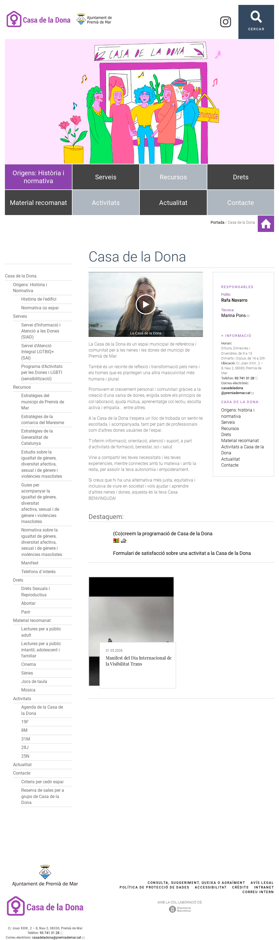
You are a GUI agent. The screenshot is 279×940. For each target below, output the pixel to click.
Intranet (264, 887)
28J (25, 747)
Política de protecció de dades (154, 887)
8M (24, 730)
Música (28, 690)
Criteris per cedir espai (42, 781)
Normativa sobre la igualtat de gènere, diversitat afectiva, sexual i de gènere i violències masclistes (41, 542)
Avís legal (262, 883)
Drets (240, 177)
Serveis (105, 177)
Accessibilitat (211, 887)
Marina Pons (233, 315)
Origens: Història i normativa (38, 177)
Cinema (28, 664)
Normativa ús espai (40, 307)
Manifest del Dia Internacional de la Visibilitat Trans (139, 661)
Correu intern (258, 892)
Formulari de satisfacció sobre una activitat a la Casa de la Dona (182, 553)
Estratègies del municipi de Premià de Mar (42, 401)
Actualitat (173, 203)
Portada (218, 222)
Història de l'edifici (38, 299)
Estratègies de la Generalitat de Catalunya (37, 437)
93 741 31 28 (244, 378)
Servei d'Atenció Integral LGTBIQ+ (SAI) (37, 352)
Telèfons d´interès (38, 571)
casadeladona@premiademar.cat (56, 937)
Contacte (240, 203)
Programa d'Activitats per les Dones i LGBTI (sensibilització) (41, 372)
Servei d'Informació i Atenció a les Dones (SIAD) (40, 331)
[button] (67, 276)
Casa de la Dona (21, 276)
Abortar (28, 603)
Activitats (106, 203)
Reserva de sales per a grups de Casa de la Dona (42, 796)
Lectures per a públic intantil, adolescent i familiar (41, 649)
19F (25, 721)
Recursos (173, 177)
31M (25, 739)
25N (25, 756)
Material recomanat (38, 203)
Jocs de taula (34, 681)
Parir (25, 612)
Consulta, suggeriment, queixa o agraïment (196, 883)
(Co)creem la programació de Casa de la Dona (163, 533)
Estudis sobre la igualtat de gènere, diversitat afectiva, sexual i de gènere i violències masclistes (41, 464)
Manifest (29, 563)
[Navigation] (146, 304)
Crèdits (240, 887)
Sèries (27, 673)
